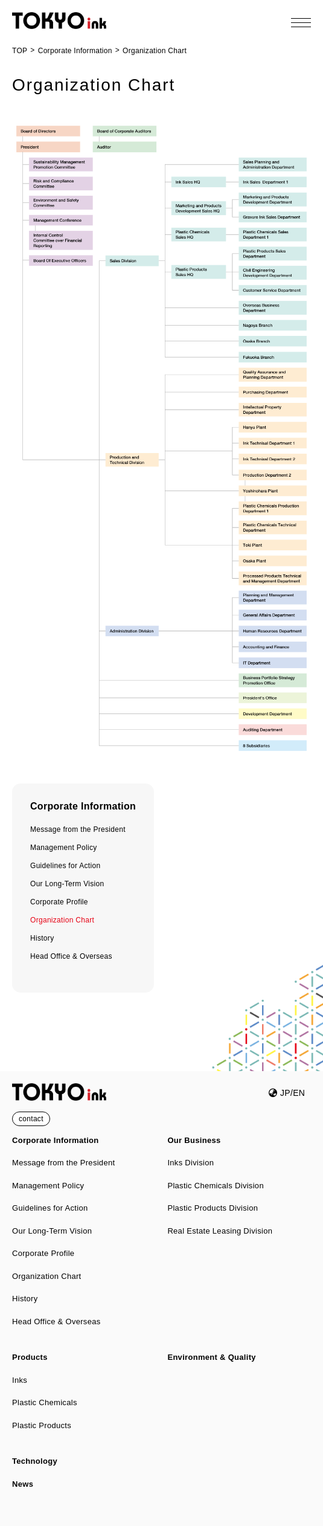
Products (30, 1357)
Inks (19, 1380)
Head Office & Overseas (71, 956)
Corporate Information (83, 806)
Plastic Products (41, 1425)
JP (279, 1093)
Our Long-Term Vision (67, 884)
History (42, 938)
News (22, 1484)
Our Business (193, 1140)
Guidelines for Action (65, 865)
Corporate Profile (59, 902)
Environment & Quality (211, 1357)
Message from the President (78, 829)
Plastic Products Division (212, 1207)
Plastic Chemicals (44, 1402)
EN (299, 1093)
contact (31, 1119)
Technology (34, 1461)
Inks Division (190, 1162)
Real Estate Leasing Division (219, 1230)
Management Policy (63, 847)
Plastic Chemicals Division (215, 1185)
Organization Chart (62, 920)
